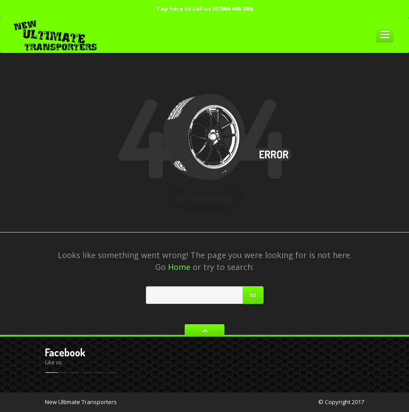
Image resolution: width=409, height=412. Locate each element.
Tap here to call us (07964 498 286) (204, 8)
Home (179, 267)
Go (253, 295)
